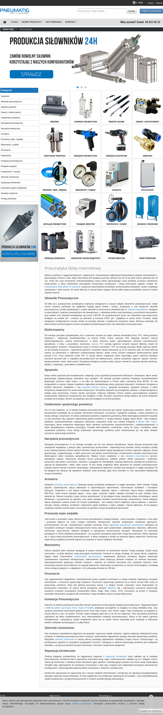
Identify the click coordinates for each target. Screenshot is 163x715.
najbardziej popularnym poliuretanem (126, 525)
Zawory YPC (97, 344)
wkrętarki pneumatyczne (137, 456)
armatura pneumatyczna (65, 484)
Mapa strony (55, 696)
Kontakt (70, 22)
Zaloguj (151, 3)
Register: (159, 3)
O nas (14, 22)
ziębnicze (112, 588)
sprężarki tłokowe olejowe (94, 387)
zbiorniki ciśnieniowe (64, 639)
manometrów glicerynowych (88, 556)
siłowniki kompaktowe (138, 309)
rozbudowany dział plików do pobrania (62, 286)
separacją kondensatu (116, 656)
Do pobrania (54, 22)
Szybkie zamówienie (151, 11)
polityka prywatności (82, 703)
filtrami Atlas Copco (147, 421)
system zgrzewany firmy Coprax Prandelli (73, 608)
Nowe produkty (31, 22)
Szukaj (131, 11)
